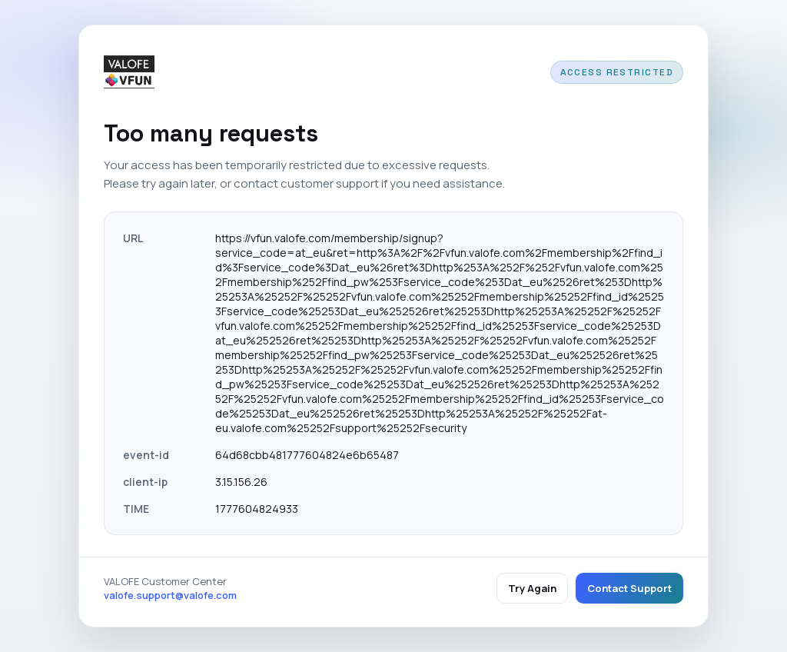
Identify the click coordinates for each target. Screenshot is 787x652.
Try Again (532, 588)
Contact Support (629, 588)
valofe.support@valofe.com (170, 595)
